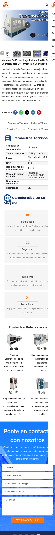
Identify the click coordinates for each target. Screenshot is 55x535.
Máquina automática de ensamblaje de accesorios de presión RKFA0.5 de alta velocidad (42, 407)
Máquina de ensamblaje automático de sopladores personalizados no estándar (42, 363)
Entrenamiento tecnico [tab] (38, 129)
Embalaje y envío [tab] (39, 123)
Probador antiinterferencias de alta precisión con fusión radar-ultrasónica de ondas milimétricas (13, 363)
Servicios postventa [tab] (16, 129)
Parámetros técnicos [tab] (17, 123)
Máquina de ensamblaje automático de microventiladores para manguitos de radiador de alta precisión (14, 407)
